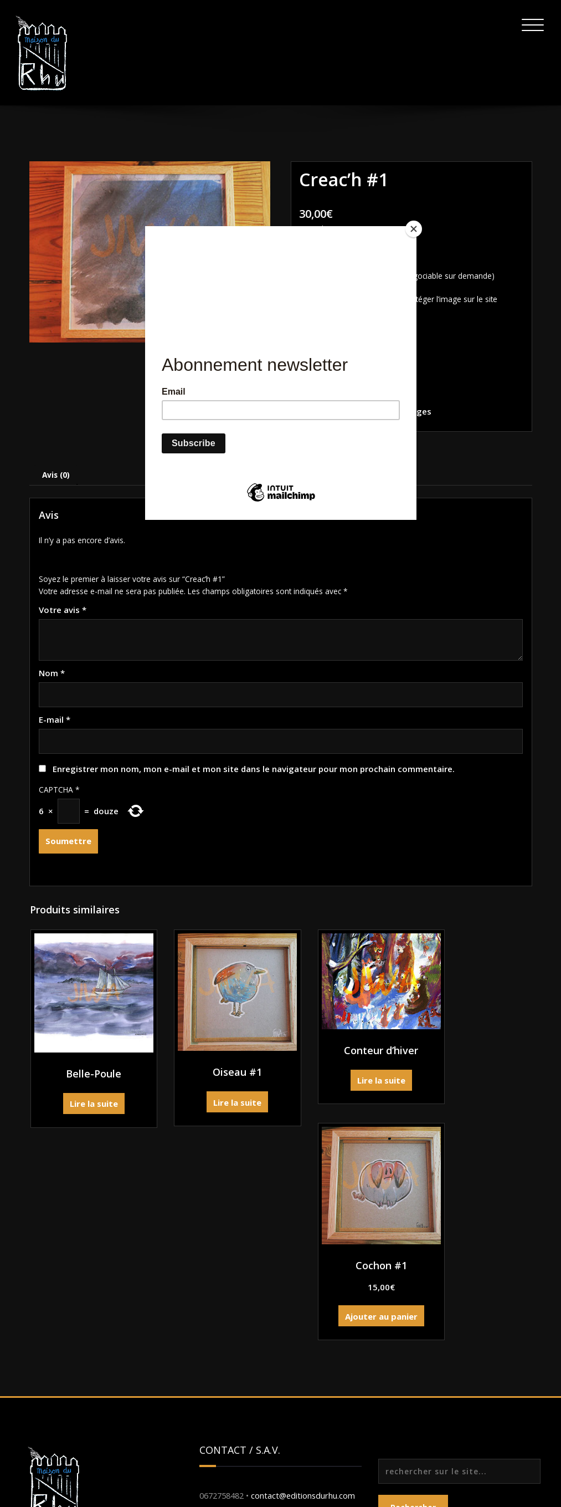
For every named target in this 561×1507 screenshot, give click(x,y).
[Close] (413, 229)
